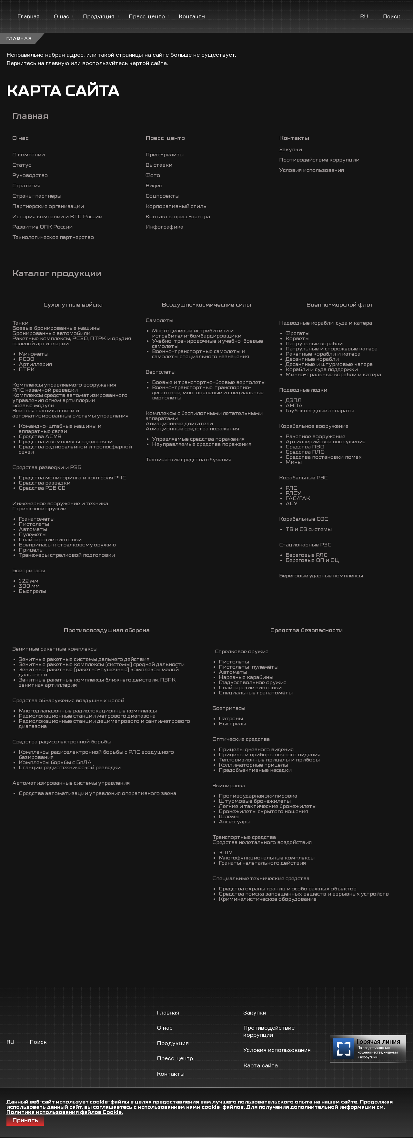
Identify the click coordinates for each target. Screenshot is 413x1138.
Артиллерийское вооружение (326, 442)
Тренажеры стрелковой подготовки (67, 555)
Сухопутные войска (73, 304)
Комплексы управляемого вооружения (64, 385)
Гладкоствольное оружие (253, 682)
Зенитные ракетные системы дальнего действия (84, 659)
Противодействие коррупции (319, 160)
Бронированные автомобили (51, 333)
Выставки (159, 165)
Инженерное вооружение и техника (60, 503)
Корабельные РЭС (303, 478)
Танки (20, 323)
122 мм (28, 581)
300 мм (29, 586)
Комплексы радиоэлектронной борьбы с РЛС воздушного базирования (96, 754)
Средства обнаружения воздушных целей (68, 700)
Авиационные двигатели (179, 424)
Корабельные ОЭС (303, 519)
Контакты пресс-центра (178, 217)
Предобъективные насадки (255, 770)
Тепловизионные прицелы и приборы (269, 760)
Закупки (290, 149)
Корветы (297, 338)
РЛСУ (293, 493)
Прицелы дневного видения (256, 749)
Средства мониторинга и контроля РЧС (72, 478)
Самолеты (159, 320)
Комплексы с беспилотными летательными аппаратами (204, 415)
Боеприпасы (28, 571)
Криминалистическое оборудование (268, 899)
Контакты (192, 16)
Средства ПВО (305, 447)
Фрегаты (297, 333)
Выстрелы (32, 591)
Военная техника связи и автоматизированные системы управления (70, 413)
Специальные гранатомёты (256, 693)
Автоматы (33, 529)
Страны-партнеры (36, 196)
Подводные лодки (303, 390)
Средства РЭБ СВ (42, 488)
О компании (28, 155)
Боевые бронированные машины (56, 328)
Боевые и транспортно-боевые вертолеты (209, 382)
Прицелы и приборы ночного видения (269, 755)
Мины (294, 462)
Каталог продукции (57, 274)
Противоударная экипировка (258, 796)
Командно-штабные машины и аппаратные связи (60, 428)
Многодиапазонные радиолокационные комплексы (88, 711)
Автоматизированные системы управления (71, 783)
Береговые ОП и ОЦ (312, 560)
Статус (21, 165)
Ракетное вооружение (315, 436)
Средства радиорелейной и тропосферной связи (75, 449)
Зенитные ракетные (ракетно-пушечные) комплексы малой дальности (99, 672)
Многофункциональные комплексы (267, 858)
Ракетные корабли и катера (323, 354)
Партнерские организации (48, 206)
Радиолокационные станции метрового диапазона (87, 716)
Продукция (99, 16)
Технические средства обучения (188, 460)
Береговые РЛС (306, 555)
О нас (61, 16)
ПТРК (27, 369)
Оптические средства (241, 739)
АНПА (294, 405)
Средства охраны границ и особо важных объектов (288, 889)
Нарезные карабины (246, 677)
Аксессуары (234, 822)
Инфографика (164, 227)
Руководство (30, 175)
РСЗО (26, 359)
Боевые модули (33, 405)
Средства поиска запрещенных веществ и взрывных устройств (304, 894)
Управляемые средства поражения (198, 439)
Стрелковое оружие (39, 509)
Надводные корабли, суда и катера (325, 323)
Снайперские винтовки (50, 540)
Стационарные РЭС (305, 545)
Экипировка (228, 786)
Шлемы (229, 816)
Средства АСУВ (40, 436)
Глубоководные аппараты (320, 411)
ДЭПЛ (294, 400)
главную (57, 62)
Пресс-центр (147, 16)
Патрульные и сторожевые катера (332, 349)
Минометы (33, 354)
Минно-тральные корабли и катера (333, 375)
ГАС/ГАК (298, 498)
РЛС (291, 488)
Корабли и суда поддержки (322, 369)
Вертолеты (161, 372)
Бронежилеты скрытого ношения (263, 811)
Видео (154, 186)
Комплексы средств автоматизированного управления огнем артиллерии (69, 397)
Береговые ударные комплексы (321, 576)
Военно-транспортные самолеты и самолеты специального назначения (200, 353)
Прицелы (31, 550)
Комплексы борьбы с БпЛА (55, 762)
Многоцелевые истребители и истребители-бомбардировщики (196, 333)
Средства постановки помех (324, 457)
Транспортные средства (244, 837)
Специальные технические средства (260, 878)
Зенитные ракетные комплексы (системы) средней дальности (102, 664)
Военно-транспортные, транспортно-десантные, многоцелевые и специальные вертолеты (208, 393)
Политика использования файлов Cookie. (64, 1112)
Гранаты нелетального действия (262, 863)
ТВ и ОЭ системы (309, 529)
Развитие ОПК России (42, 227)
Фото (153, 175)
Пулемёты (32, 534)
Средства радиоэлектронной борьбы (61, 742)
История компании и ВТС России (57, 217)
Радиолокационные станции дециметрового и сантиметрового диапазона (104, 723)
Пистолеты (34, 524)
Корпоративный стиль (176, 206)
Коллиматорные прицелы (253, 765)
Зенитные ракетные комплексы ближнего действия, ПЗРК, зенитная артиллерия (97, 682)
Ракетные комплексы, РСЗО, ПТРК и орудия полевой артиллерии (71, 341)
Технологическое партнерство (53, 237)
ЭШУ (226, 853)
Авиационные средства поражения (192, 429)
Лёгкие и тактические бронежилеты (268, 806)
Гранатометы (37, 519)
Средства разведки (44, 483)
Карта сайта (260, 1065)
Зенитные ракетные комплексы (54, 649)
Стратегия (26, 186)
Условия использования (311, 170)
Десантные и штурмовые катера (329, 364)
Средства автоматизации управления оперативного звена (97, 793)
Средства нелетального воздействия (262, 842)
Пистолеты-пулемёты (248, 667)
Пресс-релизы (165, 155)
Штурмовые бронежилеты (255, 801)
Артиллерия (35, 364)
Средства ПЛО (305, 452)
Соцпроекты (162, 196)
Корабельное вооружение (313, 426)
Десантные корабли (312, 359)
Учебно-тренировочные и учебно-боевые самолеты (207, 343)
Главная (28, 16)
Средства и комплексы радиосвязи (66, 442)
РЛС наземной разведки (45, 390)
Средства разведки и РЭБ (46, 467)
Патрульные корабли (314, 344)
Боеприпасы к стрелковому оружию (67, 545)
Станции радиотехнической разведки (70, 767)
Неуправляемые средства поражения (201, 444)
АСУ (292, 503)
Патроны (231, 718)
